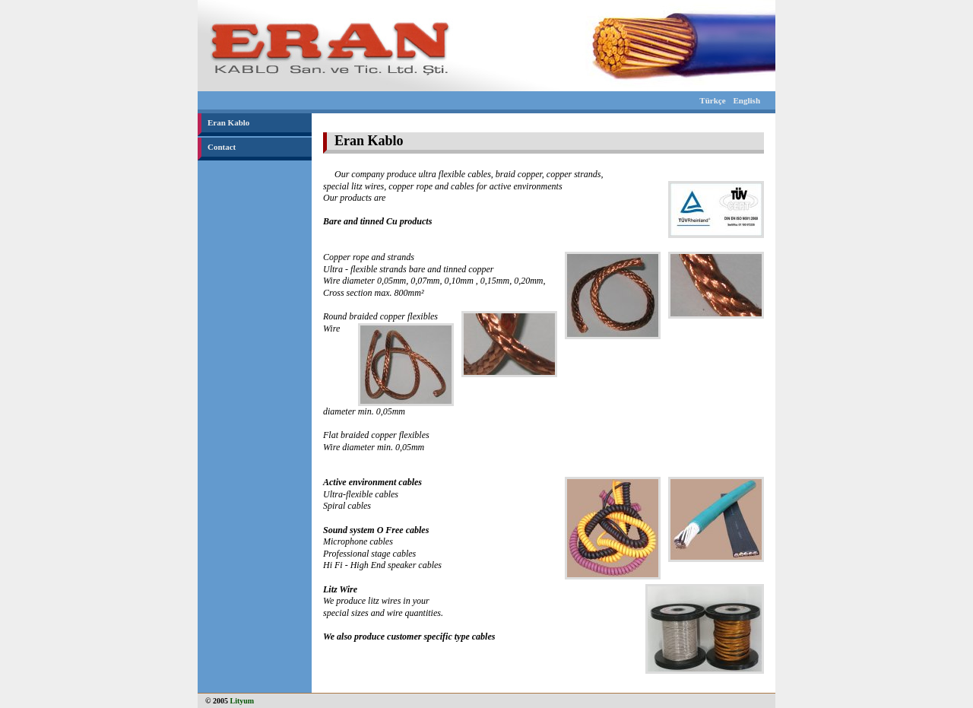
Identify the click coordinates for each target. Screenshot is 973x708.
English (747, 100)
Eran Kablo (228, 122)
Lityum (242, 701)
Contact (222, 146)
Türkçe (712, 100)
